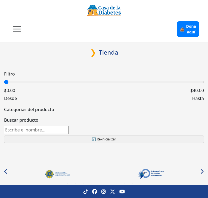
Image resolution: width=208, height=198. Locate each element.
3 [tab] (83, 184)
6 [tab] (108, 184)
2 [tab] (75, 184)
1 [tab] (67, 184)
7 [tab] (116, 184)
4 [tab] (92, 184)
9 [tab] (132, 184)
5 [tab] (100, 184)
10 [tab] (141, 184)
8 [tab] (124, 184)
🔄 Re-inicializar (104, 139)
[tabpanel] (57, 174)
